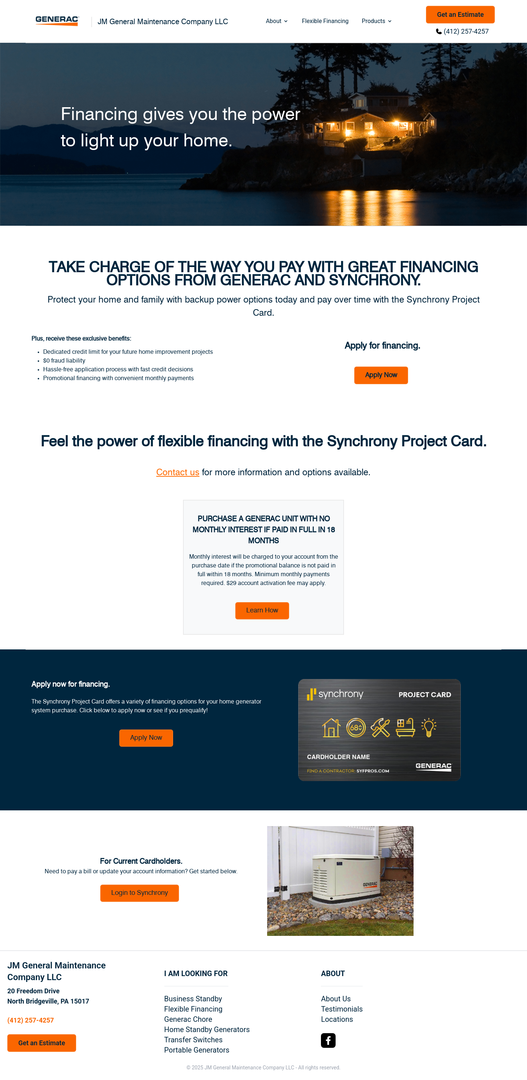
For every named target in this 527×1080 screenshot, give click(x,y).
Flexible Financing (325, 21)
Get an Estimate (460, 14)
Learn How (262, 610)
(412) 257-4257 (466, 31)
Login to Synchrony (139, 893)
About (277, 21)
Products (377, 21)
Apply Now (381, 375)
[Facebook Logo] (328, 1040)
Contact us (177, 472)
